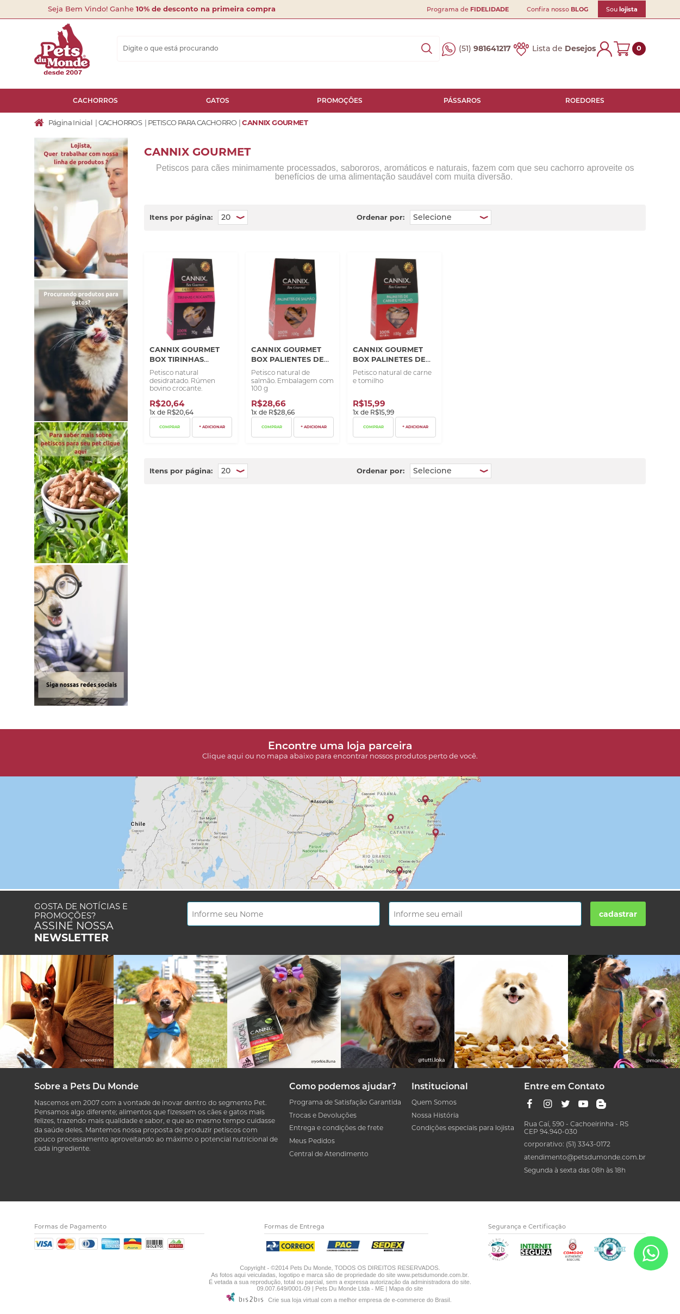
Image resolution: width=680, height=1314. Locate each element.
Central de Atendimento (329, 1154)
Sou (622, 9)
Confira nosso (557, 9)
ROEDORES (584, 100)
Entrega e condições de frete (336, 1128)
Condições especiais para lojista (462, 1128)
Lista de (564, 48)
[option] (57, 1012)
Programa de (468, 9)
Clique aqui (223, 755)
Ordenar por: (380, 217)
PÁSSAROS (462, 100)
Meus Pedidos (312, 1141)
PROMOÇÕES (340, 100)
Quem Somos (434, 1102)
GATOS (217, 100)
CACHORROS (95, 100)
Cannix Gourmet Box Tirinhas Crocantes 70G (184, 359)
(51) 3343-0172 (588, 1144)
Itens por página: (181, 217)
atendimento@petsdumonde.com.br (585, 1157)
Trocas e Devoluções (323, 1115)
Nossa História (435, 1115)
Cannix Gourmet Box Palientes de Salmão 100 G (287, 359)
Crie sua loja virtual (293, 1300)
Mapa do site (406, 1288)
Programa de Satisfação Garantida (345, 1102)
